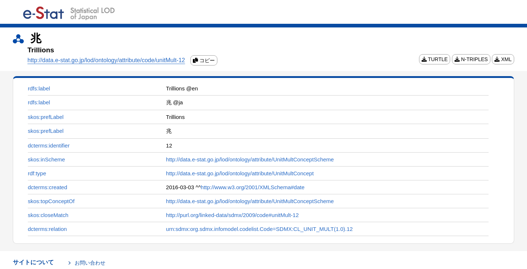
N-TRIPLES (471, 59)
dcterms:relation (47, 229)
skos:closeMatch (48, 215)
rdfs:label (39, 88)
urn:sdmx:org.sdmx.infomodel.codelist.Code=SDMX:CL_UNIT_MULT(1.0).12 (259, 229)
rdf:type (37, 173)
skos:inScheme (46, 159)
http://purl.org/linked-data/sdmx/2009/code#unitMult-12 (232, 215)
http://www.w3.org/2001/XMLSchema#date (253, 187)
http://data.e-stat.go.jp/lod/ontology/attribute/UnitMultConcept (240, 173)
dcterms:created (47, 187)
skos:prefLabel (46, 117)
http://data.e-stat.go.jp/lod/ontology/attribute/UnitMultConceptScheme (250, 159)
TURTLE (435, 59)
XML (503, 59)
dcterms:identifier (49, 145)
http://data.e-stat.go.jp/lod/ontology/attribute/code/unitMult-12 (106, 60)
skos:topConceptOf (51, 201)
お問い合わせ (90, 262)
